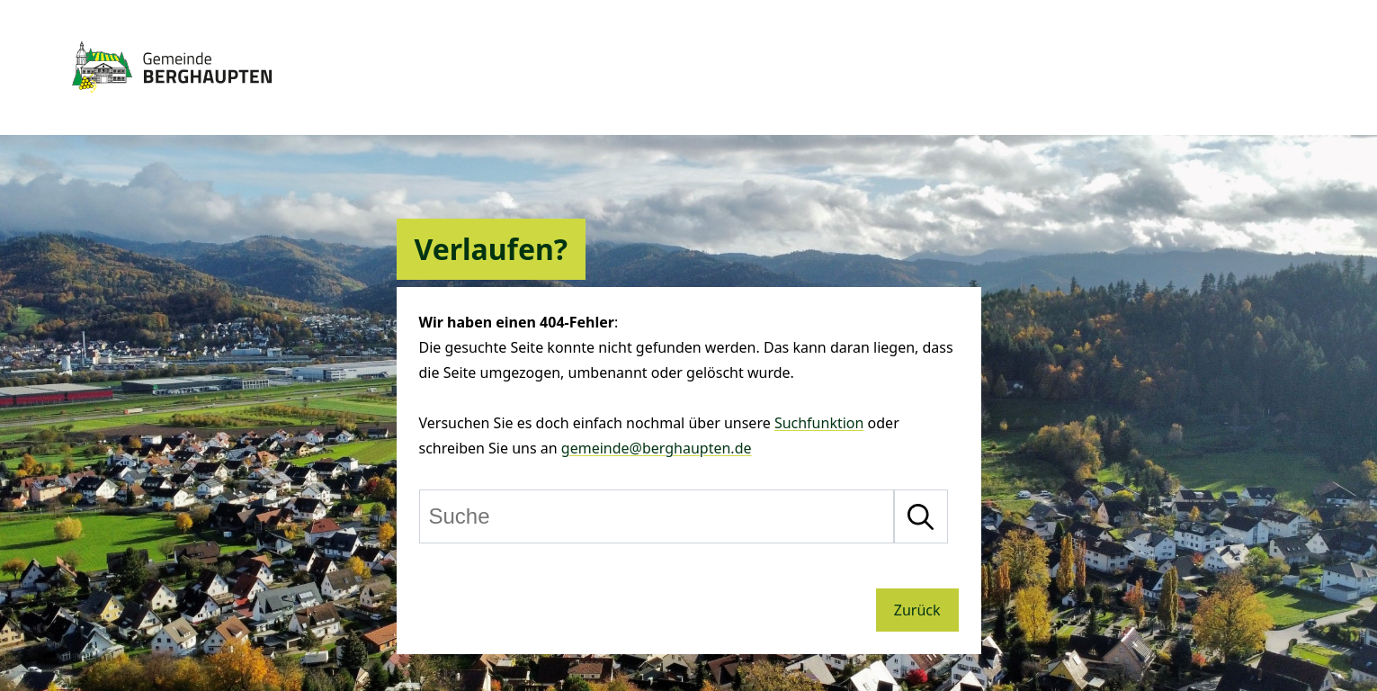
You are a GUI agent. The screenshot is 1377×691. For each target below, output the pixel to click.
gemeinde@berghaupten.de (656, 448)
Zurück (917, 610)
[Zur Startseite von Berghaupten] (171, 101)
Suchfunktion (819, 423)
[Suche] (656, 516)
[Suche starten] (921, 516)
